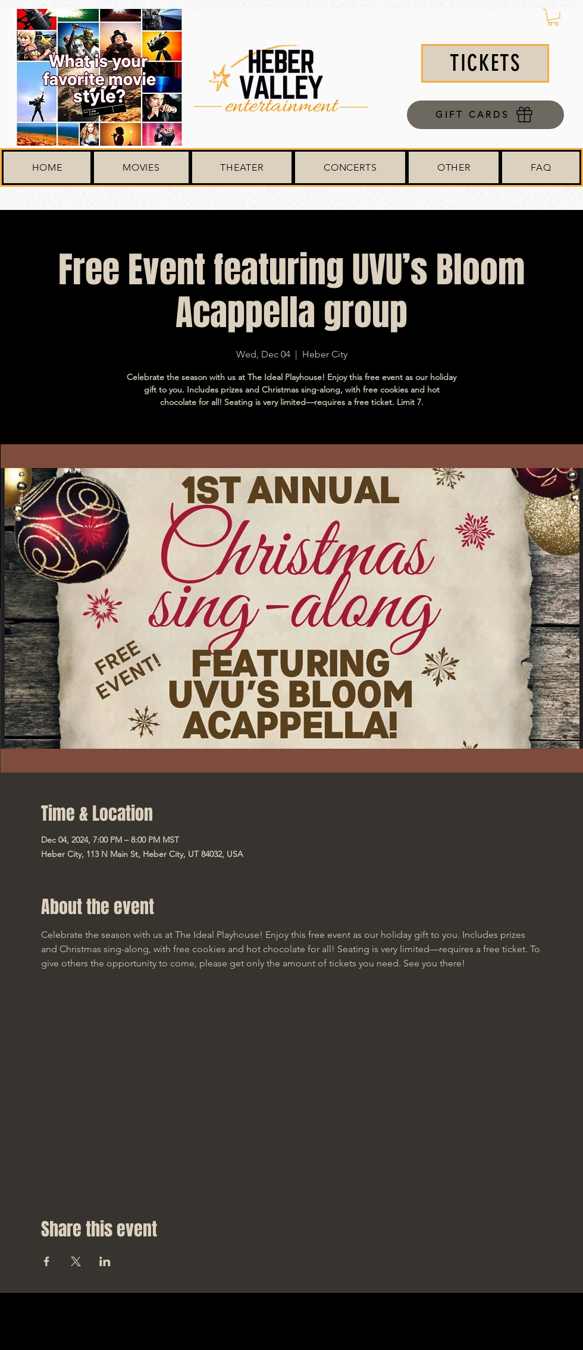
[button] (553, 17)
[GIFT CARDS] (485, 115)
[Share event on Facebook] (46, 1261)
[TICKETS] (485, 63)
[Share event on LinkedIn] (105, 1261)
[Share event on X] (76, 1261)
